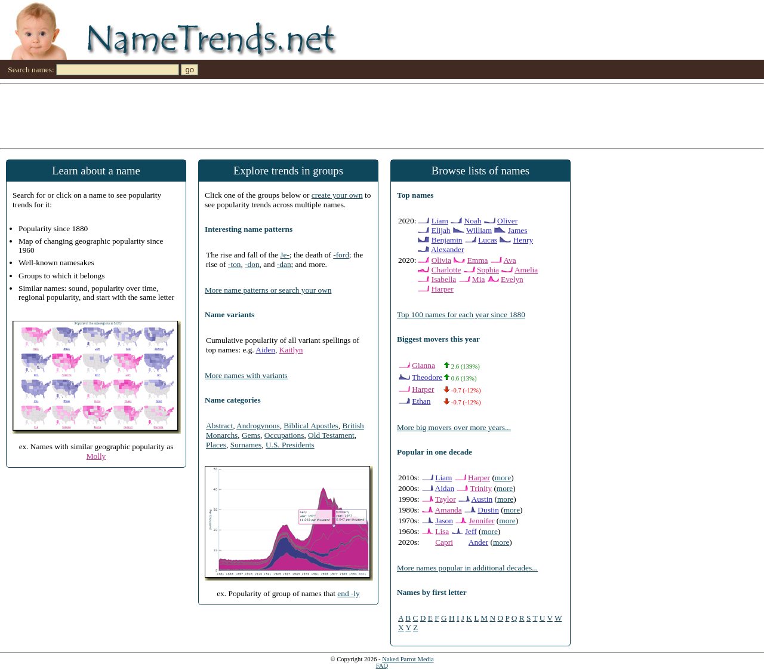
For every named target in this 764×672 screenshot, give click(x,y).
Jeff (471, 531)
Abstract (219, 425)
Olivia (441, 260)
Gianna (423, 365)
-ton (234, 264)
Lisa (442, 531)
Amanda (448, 509)
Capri (444, 542)
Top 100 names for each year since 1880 (461, 314)
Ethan (421, 401)
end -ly (348, 593)
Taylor (445, 499)
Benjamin (447, 239)
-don (252, 264)
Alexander (447, 249)
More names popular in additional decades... (467, 567)
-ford (341, 254)
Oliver (507, 220)
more (503, 477)
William (479, 230)
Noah (473, 220)
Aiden (265, 349)
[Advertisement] (358, 115)
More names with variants (246, 375)
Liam (440, 220)
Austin (482, 499)
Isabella (444, 279)
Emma (477, 260)
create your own (337, 195)
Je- (284, 254)
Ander (478, 542)
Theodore (427, 377)
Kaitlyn (291, 349)
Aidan (445, 488)
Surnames (246, 444)
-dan (284, 264)
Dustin (488, 509)
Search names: (31, 69)
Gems (251, 435)
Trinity (481, 488)
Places (216, 444)
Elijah (441, 230)
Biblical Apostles (311, 425)
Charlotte (446, 269)
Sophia (488, 269)
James (518, 230)
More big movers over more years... (454, 427)
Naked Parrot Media (407, 659)
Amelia (526, 269)
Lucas (487, 239)
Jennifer (482, 520)
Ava (509, 260)
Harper (443, 288)
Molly (96, 456)
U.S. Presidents (290, 444)
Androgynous (258, 425)
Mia (478, 279)
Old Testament (331, 435)
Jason (444, 520)
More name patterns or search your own (268, 290)
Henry (523, 239)
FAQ (382, 665)
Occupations (284, 435)
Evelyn (512, 279)
